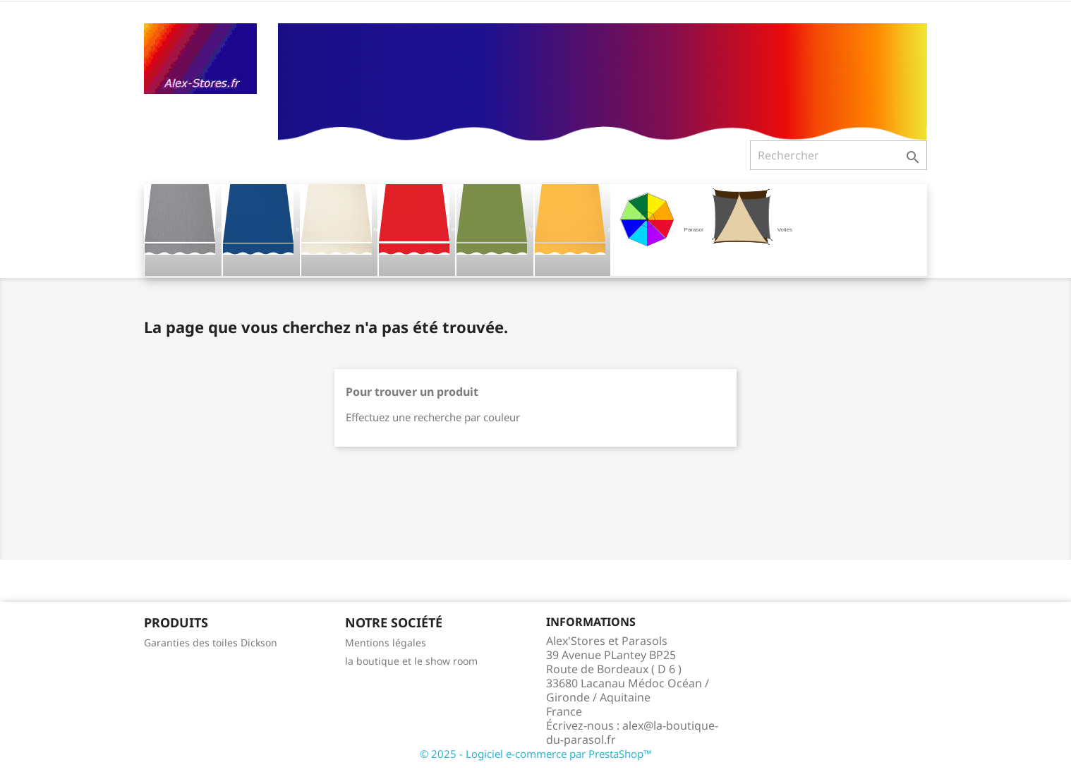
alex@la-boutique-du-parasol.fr (632, 732)
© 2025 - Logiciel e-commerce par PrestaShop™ (536, 754)
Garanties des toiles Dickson (210, 642)
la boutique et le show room (411, 661)
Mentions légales (385, 642)
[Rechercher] (838, 155)
